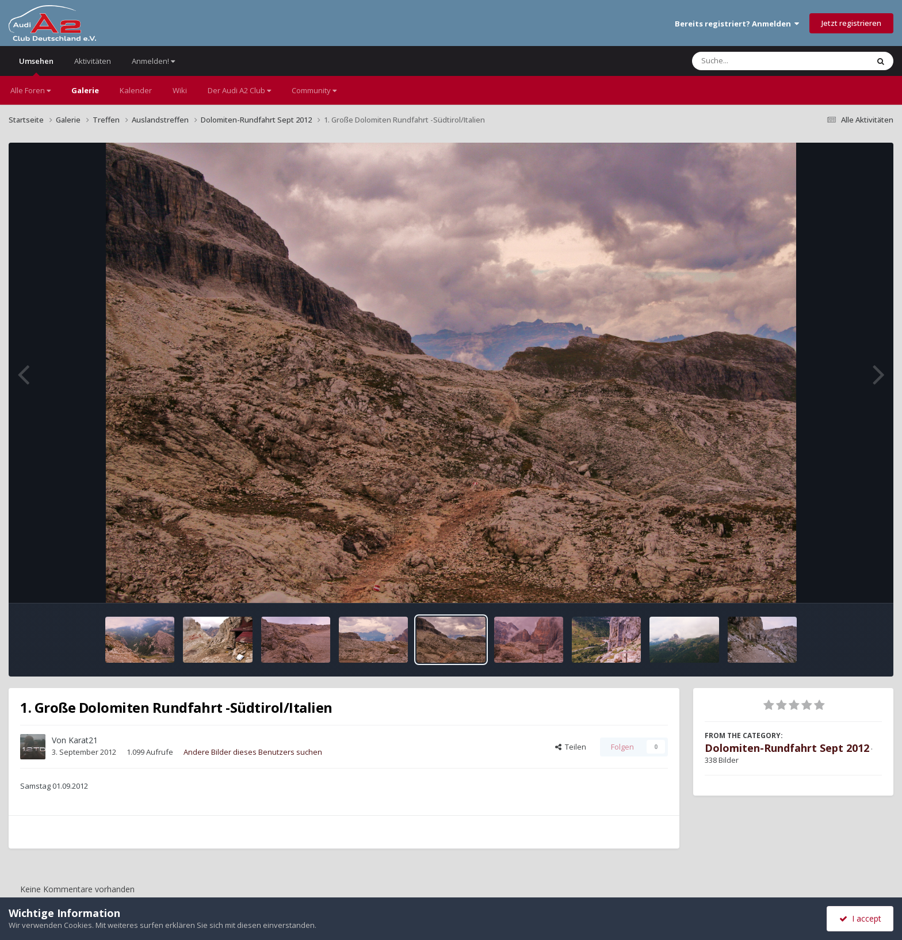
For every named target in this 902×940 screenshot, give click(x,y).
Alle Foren (30, 90)
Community (314, 90)
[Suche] (756, 61)
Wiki (180, 90)
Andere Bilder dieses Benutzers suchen (253, 752)
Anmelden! (153, 61)
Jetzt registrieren (851, 23)
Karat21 (83, 740)
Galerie (85, 90)
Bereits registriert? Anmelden (737, 23)
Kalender (136, 90)
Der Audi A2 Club (239, 90)
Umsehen (36, 66)
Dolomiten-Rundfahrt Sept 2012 (787, 748)
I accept (860, 918)
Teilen (570, 747)
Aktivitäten (92, 61)
